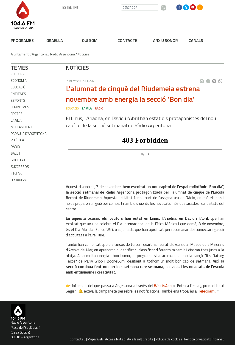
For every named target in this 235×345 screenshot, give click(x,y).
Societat (18, 160)
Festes (16, 113)
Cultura (18, 74)
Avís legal (134, 339)
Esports (18, 100)
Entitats (18, 93)
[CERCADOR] (139, 7)
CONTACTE (127, 40)
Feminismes (20, 107)
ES (64, 7)
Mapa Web (95, 339)
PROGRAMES (22, 40)
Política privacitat (197, 339)
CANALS (196, 40)
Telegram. (207, 291)
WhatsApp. (163, 286)
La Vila (16, 120)
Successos (20, 166)
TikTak (16, 173)
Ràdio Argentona (62, 54)
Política (17, 140)
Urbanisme (19, 180)
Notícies (84, 54)
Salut (16, 153)
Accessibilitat (115, 339)
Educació (18, 87)
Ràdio (15, 146)
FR (76, 7)
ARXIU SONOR (165, 40)
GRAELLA (54, 40)
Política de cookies (169, 339)
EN (70, 7)
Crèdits (148, 339)
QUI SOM (89, 40)
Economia (19, 80)
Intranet (218, 339)
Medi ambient (22, 127)
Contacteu (77, 339)
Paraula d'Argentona (29, 133)
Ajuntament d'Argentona (29, 54)
